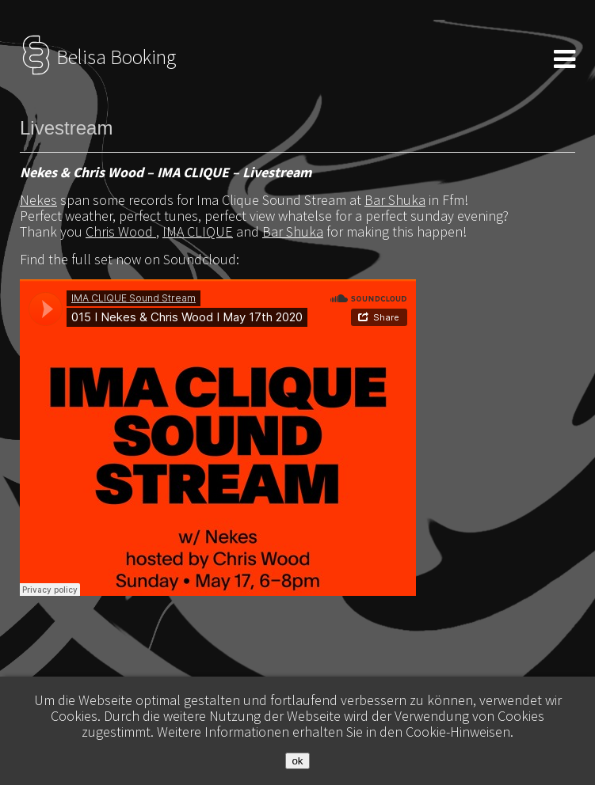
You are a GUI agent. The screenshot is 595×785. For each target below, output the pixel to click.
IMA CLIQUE (197, 231)
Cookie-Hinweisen (458, 731)
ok (297, 761)
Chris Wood (121, 231)
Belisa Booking (98, 57)
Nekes (38, 200)
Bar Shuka (394, 200)
